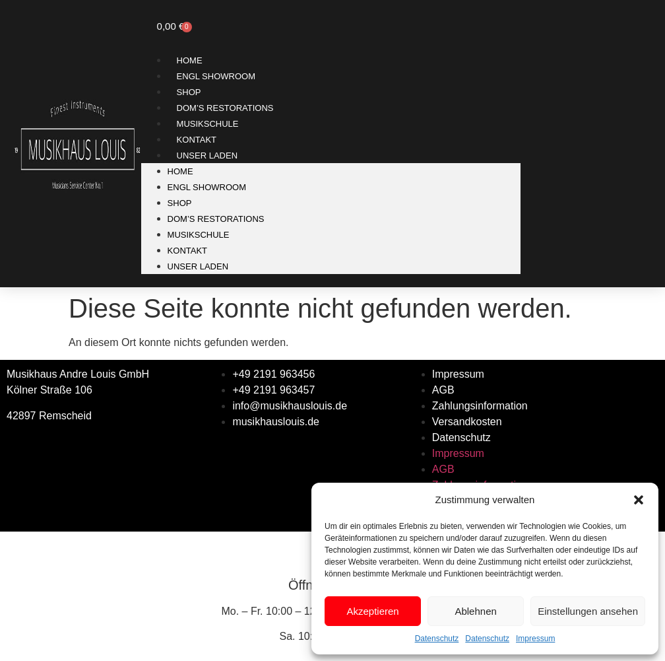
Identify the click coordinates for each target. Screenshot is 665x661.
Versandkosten (467, 421)
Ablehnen (475, 611)
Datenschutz (437, 638)
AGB (443, 390)
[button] (638, 499)
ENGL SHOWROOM (216, 76)
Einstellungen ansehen (588, 611)
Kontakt (196, 140)
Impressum (535, 638)
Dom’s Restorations (225, 108)
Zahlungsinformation (480, 405)
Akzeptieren (372, 611)
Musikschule (208, 124)
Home (190, 60)
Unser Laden (207, 155)
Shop (189, 92)
